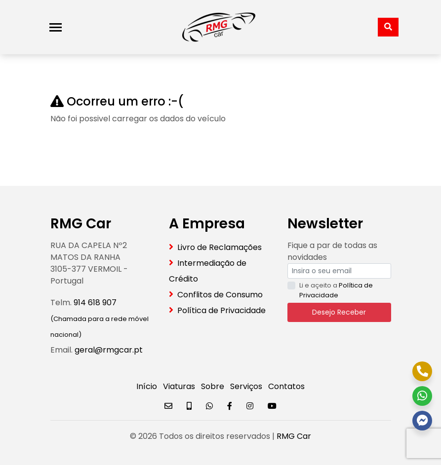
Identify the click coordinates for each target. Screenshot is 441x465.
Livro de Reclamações (219, 247)
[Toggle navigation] (55, 27)
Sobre (212, 386)
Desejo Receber (339, 312)
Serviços (246, 386)
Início (146, 386)
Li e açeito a (336, 290)
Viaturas (179, 386)
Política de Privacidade (221, 310)
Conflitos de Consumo (220, 294)
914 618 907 (95, 302)
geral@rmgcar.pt (109, 350)
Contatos (286, 386)
